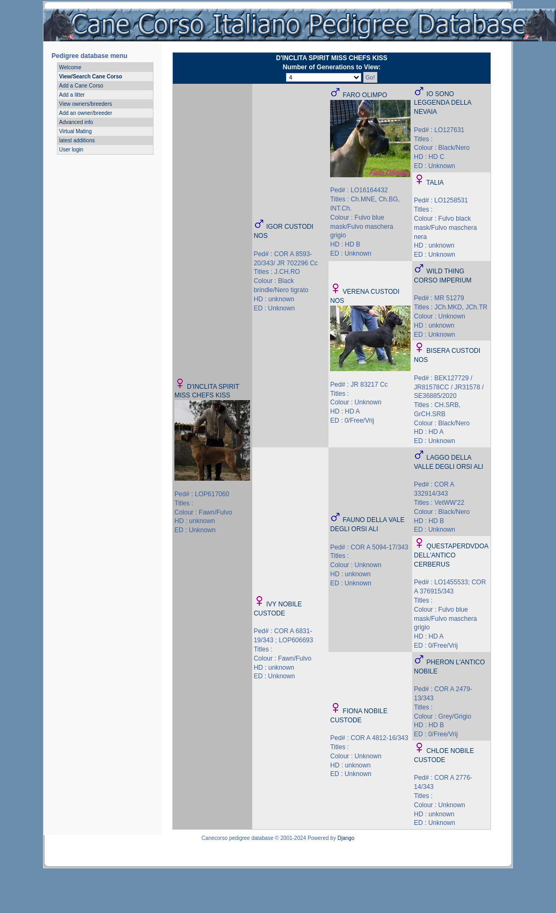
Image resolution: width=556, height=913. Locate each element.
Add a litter (72, 95)
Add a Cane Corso (81, 86)
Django (346, 838)
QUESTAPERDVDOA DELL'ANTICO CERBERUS (451, 555)
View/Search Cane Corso (90, 76)
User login (71, 150)
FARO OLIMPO (365, 95)
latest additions (77, 140)
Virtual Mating (75, 131)
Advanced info (76, 122)
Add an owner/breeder (85, 113)
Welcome (70, 67)
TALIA (434, 182)
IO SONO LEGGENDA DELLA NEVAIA (442, 103)
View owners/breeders (85, 104)
